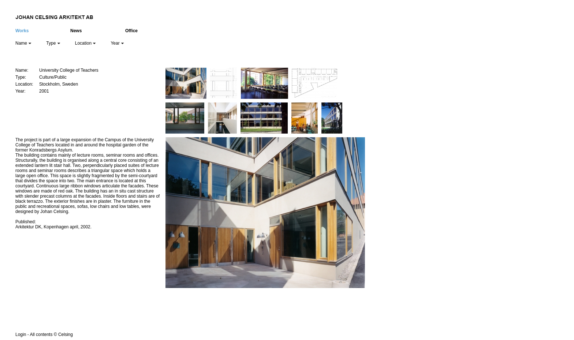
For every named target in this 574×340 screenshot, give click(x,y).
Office (131, 30)
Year (117, 43)
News (76, 30)
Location (85, 43)
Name (23, 43)
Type (53, 43)
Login (20, 334)
